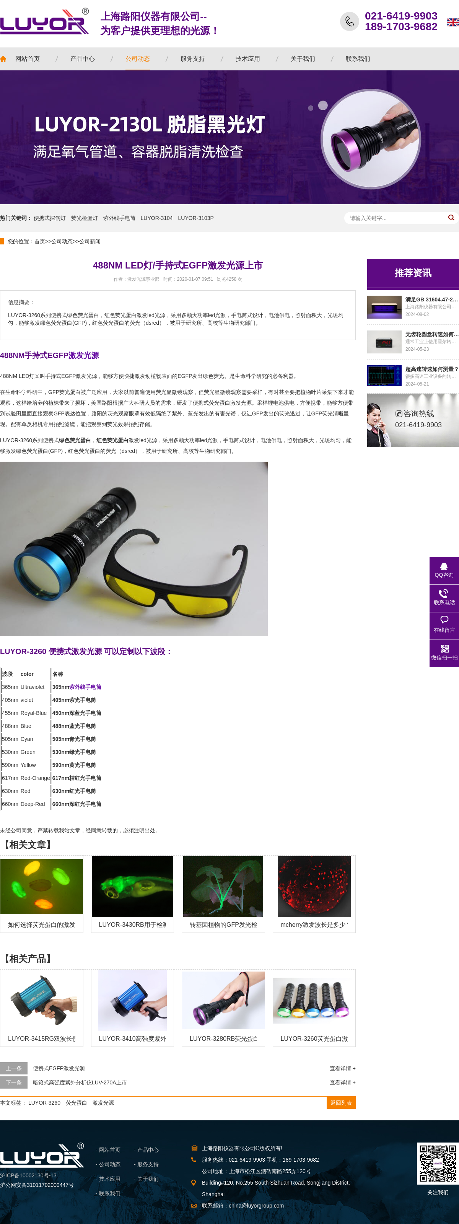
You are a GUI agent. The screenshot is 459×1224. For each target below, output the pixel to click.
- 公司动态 (108, 1164)
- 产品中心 (146, 1150)
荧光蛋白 (76, 1103)
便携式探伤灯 (50, 218)
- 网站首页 (108, 1150)
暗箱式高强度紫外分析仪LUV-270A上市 (80, 1082)
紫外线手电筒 (119, 218)
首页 (39, 241)
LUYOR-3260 (44, 1103)
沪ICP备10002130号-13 (28, 1175)
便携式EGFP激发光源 (59, 1068)
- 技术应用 (108, 1179)
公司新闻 (90, 241)
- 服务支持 (146, 1164)
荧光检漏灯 (84, 218)
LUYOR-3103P (196, 218)
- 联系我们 (108, 1193)
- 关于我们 (146, 1179)
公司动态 (62, 241)
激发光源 (103, 1103)
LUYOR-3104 (157, 218)
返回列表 (341, 1103)
